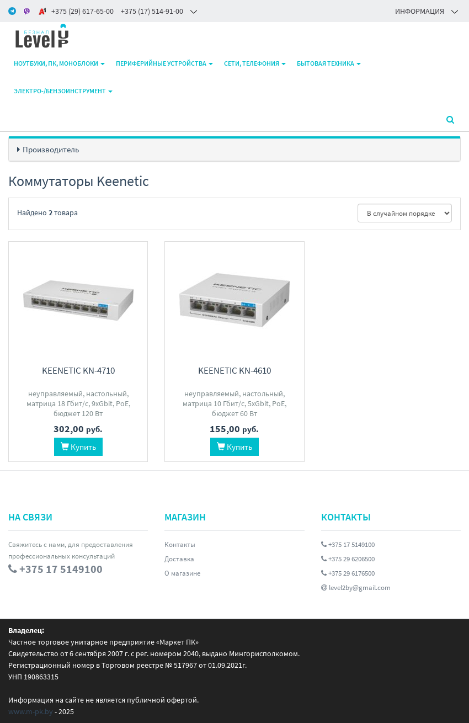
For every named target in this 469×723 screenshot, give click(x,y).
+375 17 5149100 (348, 544)
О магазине (182, 573)
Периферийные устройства (164, 63)
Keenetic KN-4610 (234, 370)
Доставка (179, 558)
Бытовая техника (329, 63)
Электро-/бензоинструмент (63, 91)
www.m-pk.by (30, 711)
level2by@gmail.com (356, 587)
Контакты (179, 544)
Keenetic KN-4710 (78, 370)
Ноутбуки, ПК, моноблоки (59, 63)
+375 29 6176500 (348, 573)
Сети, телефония (255, 63)
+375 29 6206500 (348, 558)
